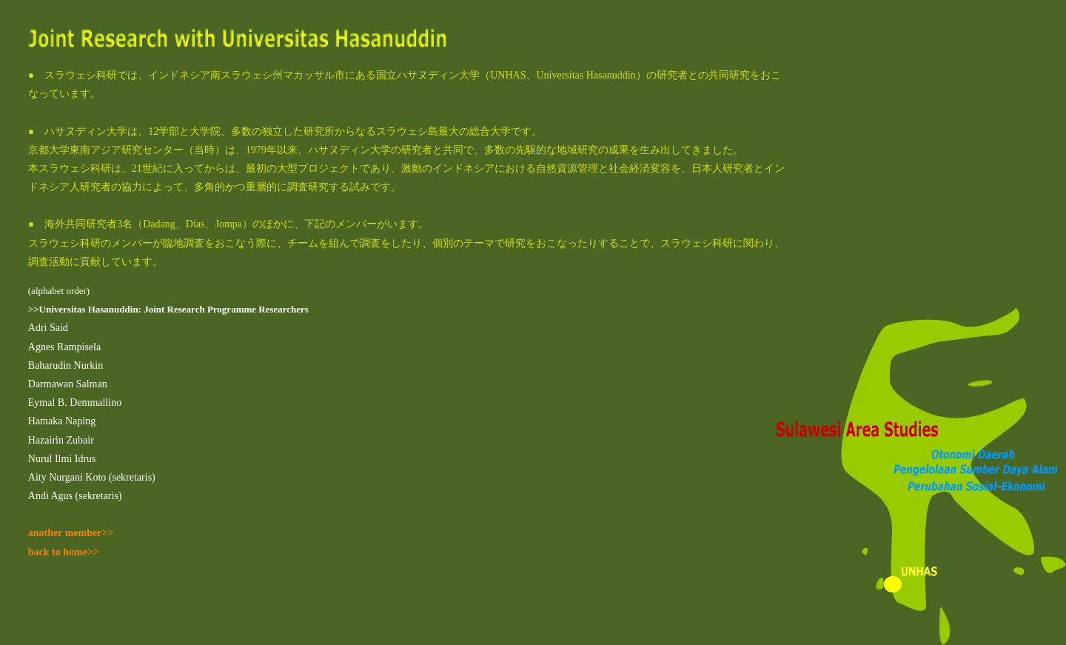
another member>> (71, 532)
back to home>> (63, 552)
